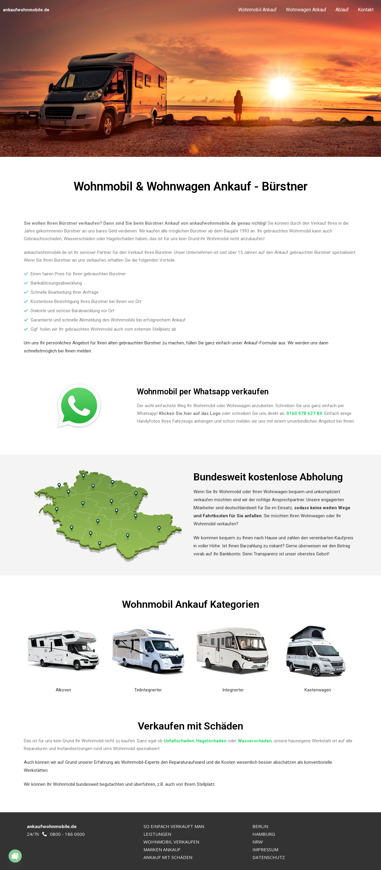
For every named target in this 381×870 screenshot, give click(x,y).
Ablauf (342, 10)
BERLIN (260, 826)
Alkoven (63, 690)
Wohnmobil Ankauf (257, 10)
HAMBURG (263, 834)
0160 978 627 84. (304, 413)
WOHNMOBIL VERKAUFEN (171, 842)
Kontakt (366, 10)
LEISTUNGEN (157, 834)
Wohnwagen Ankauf (306, 10)
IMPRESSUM (265, 849)
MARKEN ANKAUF (161, 849)
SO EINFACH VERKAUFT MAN (173, 826)
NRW (257, 842)
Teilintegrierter (148, 690)
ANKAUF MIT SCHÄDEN (167, 857)
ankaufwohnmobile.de (26, 10)
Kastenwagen (318, 690)
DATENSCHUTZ (268, 857)
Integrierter (233, 690)
